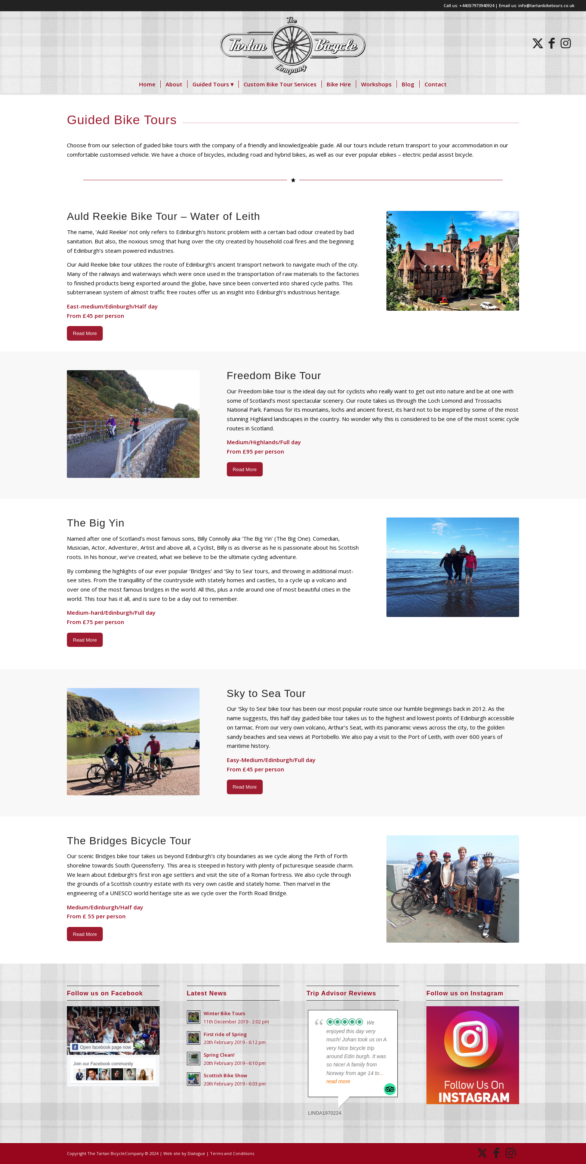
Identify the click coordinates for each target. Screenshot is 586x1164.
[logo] (293, 43)
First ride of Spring (225, 1034)
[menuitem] (147, 84)
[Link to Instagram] (565, 43)
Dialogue (196, 1153)
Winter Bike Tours (224, 1013)
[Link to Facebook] (551, 43)
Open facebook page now (101, 1047)
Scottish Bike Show (225, 1075)
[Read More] (85, 333)
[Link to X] (537, 43)
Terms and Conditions (232, 1153)
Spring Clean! (219, 1054)
